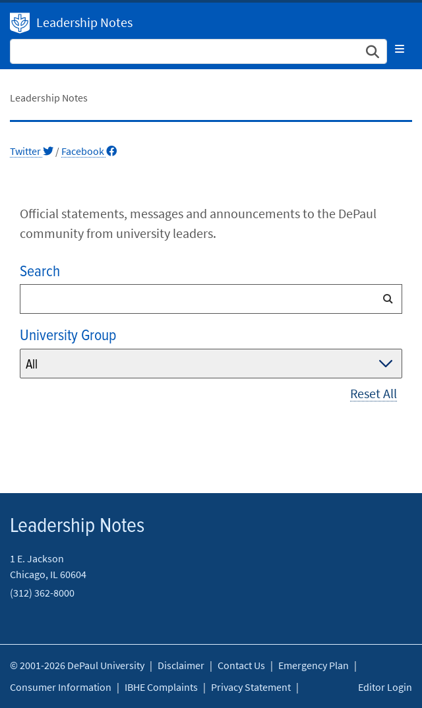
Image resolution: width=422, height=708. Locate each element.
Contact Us (241, 665)
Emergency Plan (313, 665)
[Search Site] (198, 51)
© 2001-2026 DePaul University (77, 665)
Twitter (31, 151)
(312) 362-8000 (42, 592)
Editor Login (385, 686)
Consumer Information (60, 686)
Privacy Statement (251, 686)
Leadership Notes (84, 22)
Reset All (373, 393)
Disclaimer (181, 665)
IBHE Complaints (161, 686)
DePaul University (20, 23)
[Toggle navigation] (399, 49)
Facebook (89, 151)
